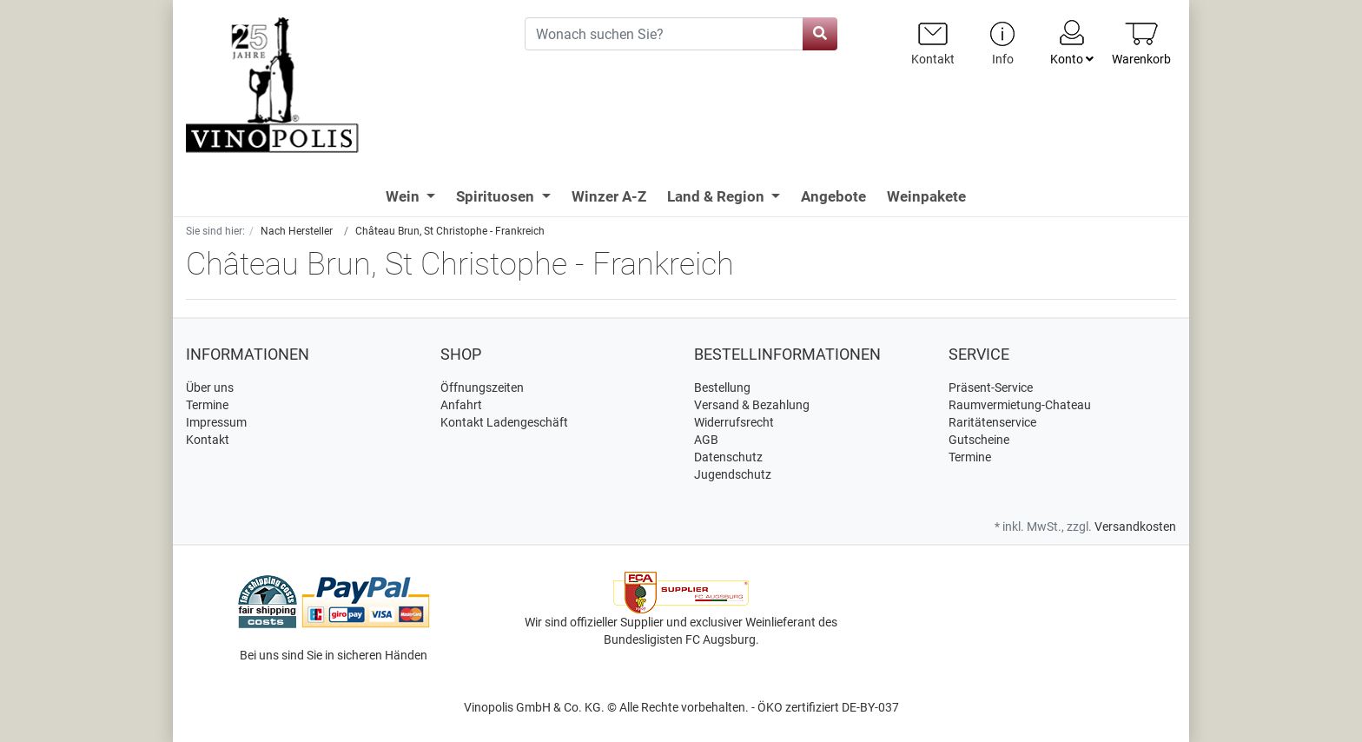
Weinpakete (926, 196)
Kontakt (207, 440)
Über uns (210, 387)
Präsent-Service (991, 387)
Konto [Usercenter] (1072, 41)
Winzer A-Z (609, 196)
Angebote (833, 196)
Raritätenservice (992, 422)
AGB (706, 440)
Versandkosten (1135, 526)
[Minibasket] (1141, 43)
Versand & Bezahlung (752, 405)
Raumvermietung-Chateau (1020, 405)
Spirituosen (497, 196)
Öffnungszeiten (482, 387)
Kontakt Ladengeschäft (504, 422)
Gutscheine (979, 440)
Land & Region (717, 196)
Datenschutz (728, 457)
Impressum (216, 422)
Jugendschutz (732, 474)
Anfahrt (461, 405)
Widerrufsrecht (734, 422)
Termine (207, 405)
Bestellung (722, 387)
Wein (404, 196)
